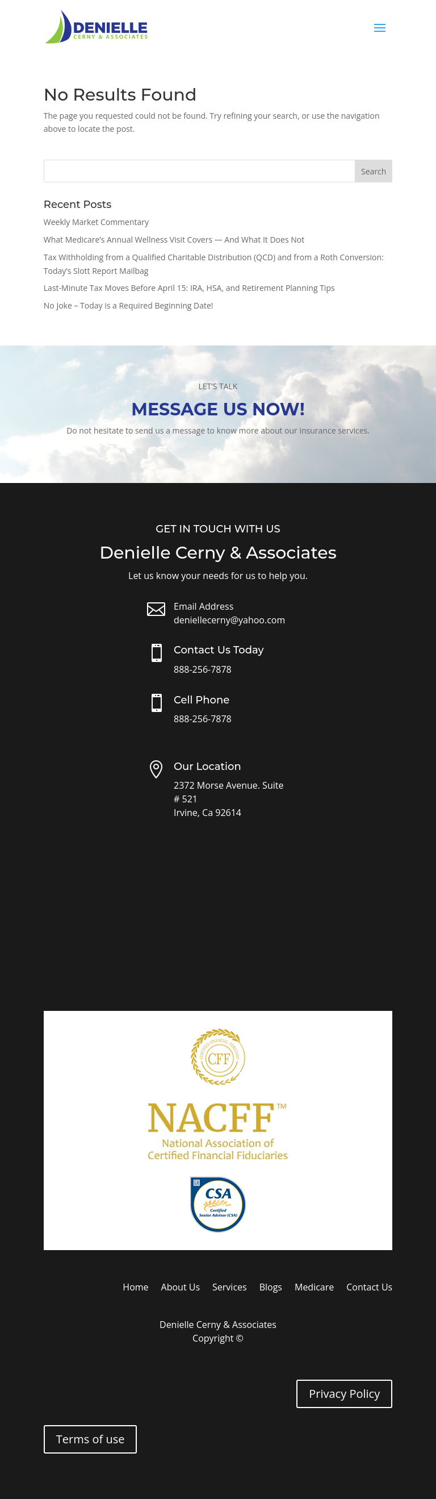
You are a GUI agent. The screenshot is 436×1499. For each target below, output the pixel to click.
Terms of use (90, 1439)
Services (229, 1288)
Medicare (314, 1288)
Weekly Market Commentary (96, 221)
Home (135, 1288)
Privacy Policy (344, 1393)
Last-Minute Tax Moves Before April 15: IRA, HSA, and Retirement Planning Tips (189, 287)
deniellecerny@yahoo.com (229, 620)
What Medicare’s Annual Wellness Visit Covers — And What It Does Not (174, 239)
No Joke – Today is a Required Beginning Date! (128, 305)
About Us (180, 1288)
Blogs (270, 1288)
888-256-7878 (203, 669)
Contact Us (369, 1288)
